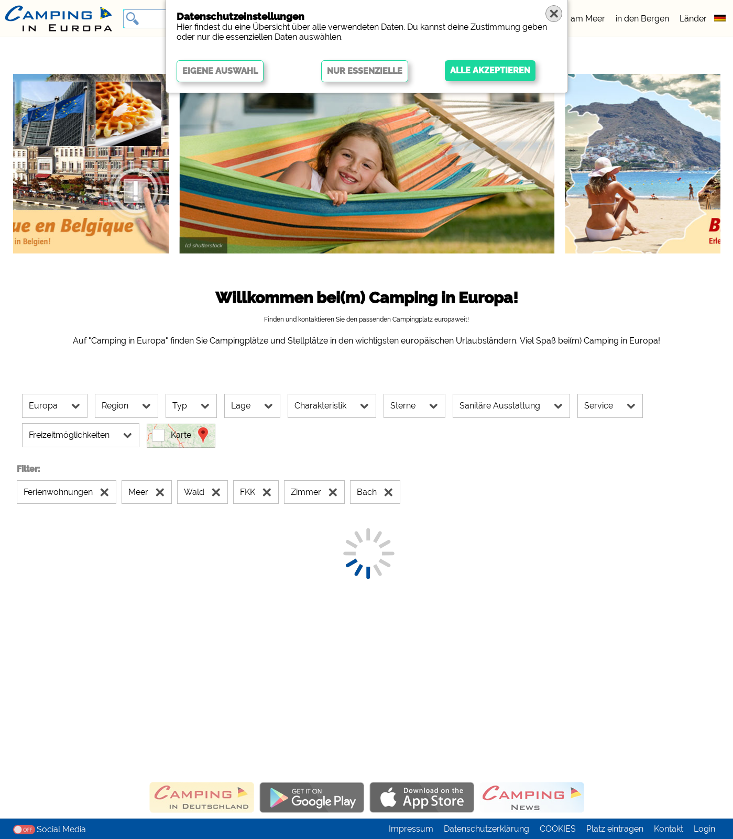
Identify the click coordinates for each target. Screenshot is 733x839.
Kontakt (668, 829)
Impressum (411, 829)
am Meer (588, 19)
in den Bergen (642, 19)
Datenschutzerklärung (486, 829)
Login (704, 829)
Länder (693, 19)
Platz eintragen (614, 829)
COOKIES (558, 829)
